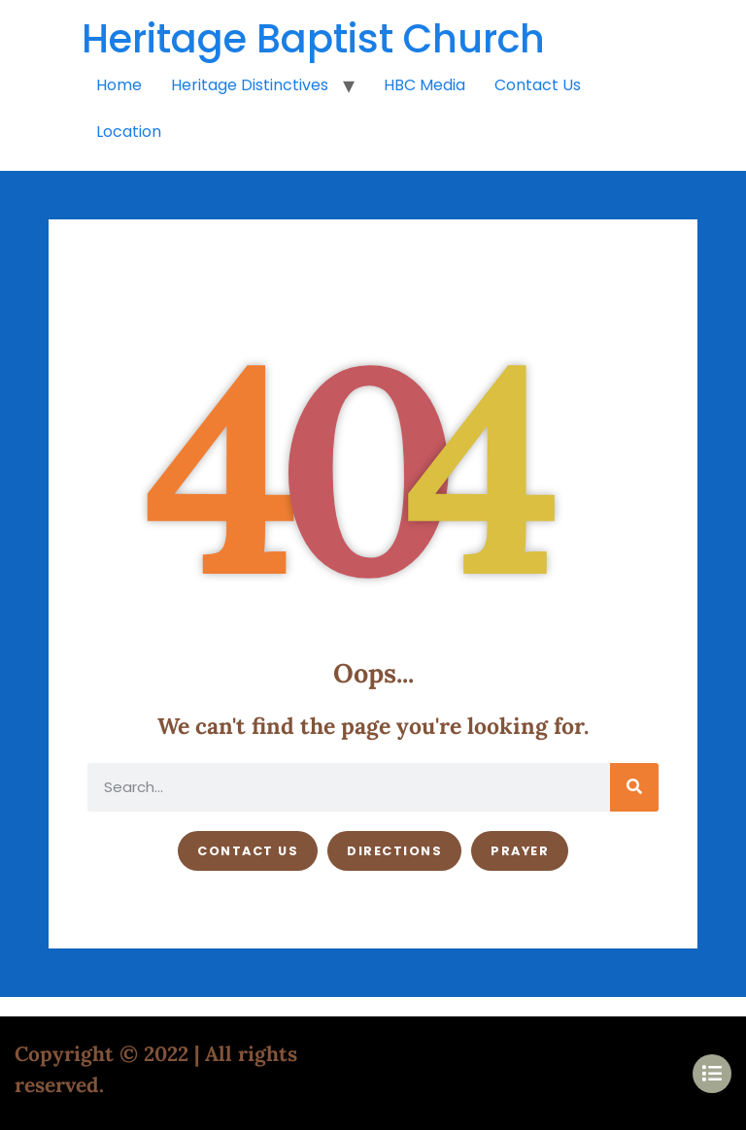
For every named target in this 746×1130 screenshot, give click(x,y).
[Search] (634, 787)
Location (128, 131)
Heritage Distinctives (249, 85)
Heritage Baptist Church (313, 39)
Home (119, 85)
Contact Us (537, 85)
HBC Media (424, 85)
